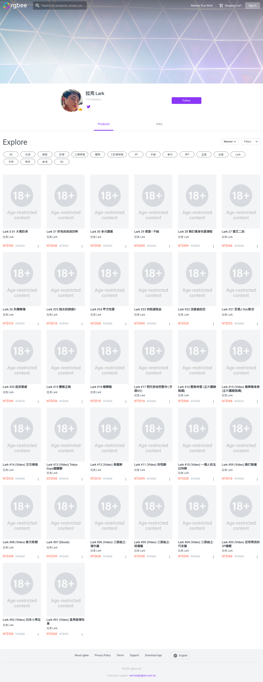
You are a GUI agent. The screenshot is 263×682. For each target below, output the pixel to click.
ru (61, 161)
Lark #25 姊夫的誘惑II (61, 309)
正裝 (204, 154)
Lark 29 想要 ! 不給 (146, 231)
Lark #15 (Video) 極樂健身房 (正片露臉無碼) (241, 389)
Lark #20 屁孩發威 (15, 387)
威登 (45, 154)
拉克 (27, 154)
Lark (238, 154)
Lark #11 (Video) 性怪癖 (150, 464)
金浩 (45, 161)
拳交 (170, 154)
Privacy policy (103, 655)
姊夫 (27, 161)
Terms (120, 655)
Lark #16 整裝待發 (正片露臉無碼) (197, 389)
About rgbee (82, 655)
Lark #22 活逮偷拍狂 (191, 309)
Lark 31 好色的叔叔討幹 (62, 231)
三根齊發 (80, 154)
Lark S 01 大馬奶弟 (15, 231)
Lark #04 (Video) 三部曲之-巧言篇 (196, 544)
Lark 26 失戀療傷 (14, 309)
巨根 (61, 154)
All (10, 154)
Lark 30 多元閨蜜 (101, 231)
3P (136, 154)
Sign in (253, 5)
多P (187, 154)
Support (134, 655)
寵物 (97, 154)
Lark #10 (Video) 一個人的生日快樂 (197, 466)
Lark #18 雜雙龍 (101, 387)
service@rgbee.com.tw (142, 675)
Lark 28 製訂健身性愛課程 (195, 231)
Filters (247, 141)
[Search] (60, 5)
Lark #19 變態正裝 (59, 387)
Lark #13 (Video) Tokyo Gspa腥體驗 (62, 466)
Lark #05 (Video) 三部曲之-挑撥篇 (152, 544)
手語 (153, 154)
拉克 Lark (8, 236)
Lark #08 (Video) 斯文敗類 (20, 542)
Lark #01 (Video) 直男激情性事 (65, 621)
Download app (153, 655)
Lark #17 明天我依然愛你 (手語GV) (153, 389)
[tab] (104, 124)
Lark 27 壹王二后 (233, 231)
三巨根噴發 (116, 154)
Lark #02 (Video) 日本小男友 (22, 620)
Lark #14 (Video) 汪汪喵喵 (20, 464)
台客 (221, 154)
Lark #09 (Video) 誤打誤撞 (239, 464)
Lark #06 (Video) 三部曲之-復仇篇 (108, 544)
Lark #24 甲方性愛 (102, 309)
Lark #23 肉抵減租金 (147, 309)
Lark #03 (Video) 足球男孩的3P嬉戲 (241, 544)
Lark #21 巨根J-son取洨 (238, 309)
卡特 (11, 161)
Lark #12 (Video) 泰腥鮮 (106, 464)
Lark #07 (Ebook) (58, 542)
